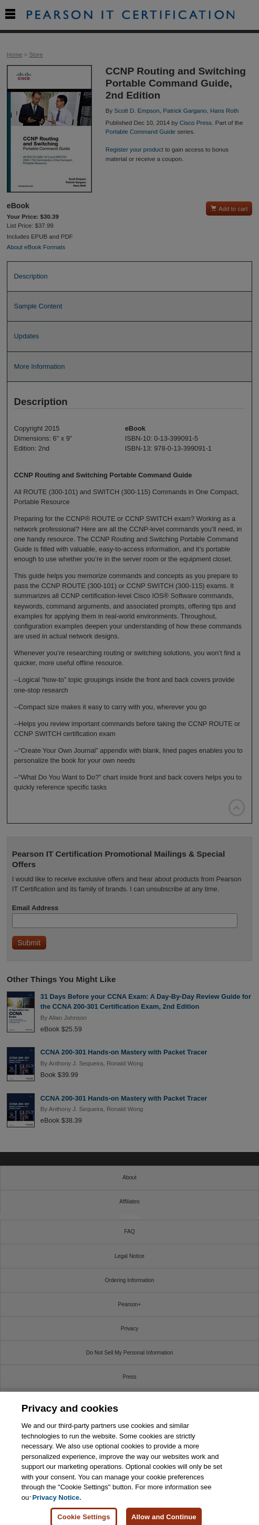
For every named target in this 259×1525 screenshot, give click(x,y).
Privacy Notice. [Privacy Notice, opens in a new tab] (56, 1503)
